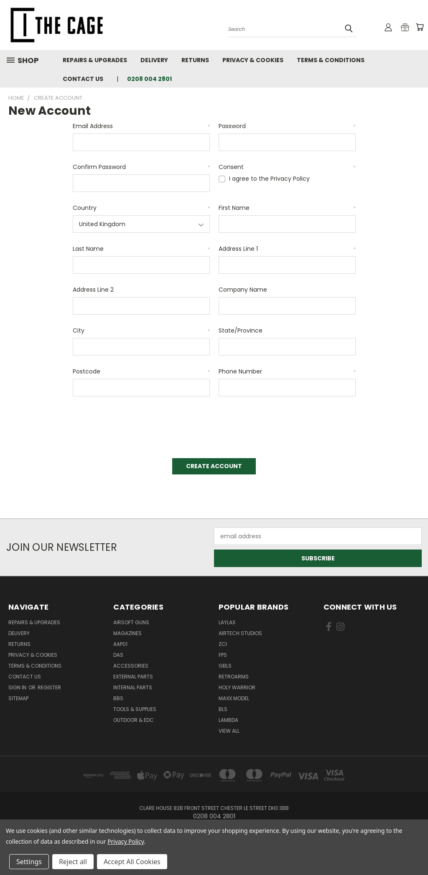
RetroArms (234, 676)
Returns (195, 60)
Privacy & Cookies (252, 60)
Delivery (154, 60)
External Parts (133, 676)
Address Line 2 (93, 289)
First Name (287, 208)
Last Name (141, 249)
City (141, 330)
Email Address (141, 126)
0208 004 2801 (149, 79)
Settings (29, 861)
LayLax (227, 622)
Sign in (18, 687)
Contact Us (83, 79)
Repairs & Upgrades (95, 60)
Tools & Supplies (134, 709)
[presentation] (136, 424)
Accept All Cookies (132, 861)
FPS (223, 654)
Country (141, 208)
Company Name (243, 289)
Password (287, 126)
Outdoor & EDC (133, 720)
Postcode (141, 371)
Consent (287, 167)
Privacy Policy (125, 841)
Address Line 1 (287, 249)
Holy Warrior (237, 687)
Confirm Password (141, 167)
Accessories (130, 665)
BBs (118, 698)
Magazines (127, 633)
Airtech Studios (240, 633)
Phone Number (287, 371)
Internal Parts (132, 687)
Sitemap (18, 698)
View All (229, 730)
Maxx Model (234, 698)
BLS (223, 709)
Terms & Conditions (330, 60)
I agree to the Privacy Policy (269, 178)
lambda (228, 720)
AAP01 (120, 644)
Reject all (73, 861)
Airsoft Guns (131, 622)
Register (49, 687)
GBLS (225, 665)
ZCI (223, 644)
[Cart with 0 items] (419, 27)
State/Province (240, 330)
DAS (118, 654)
